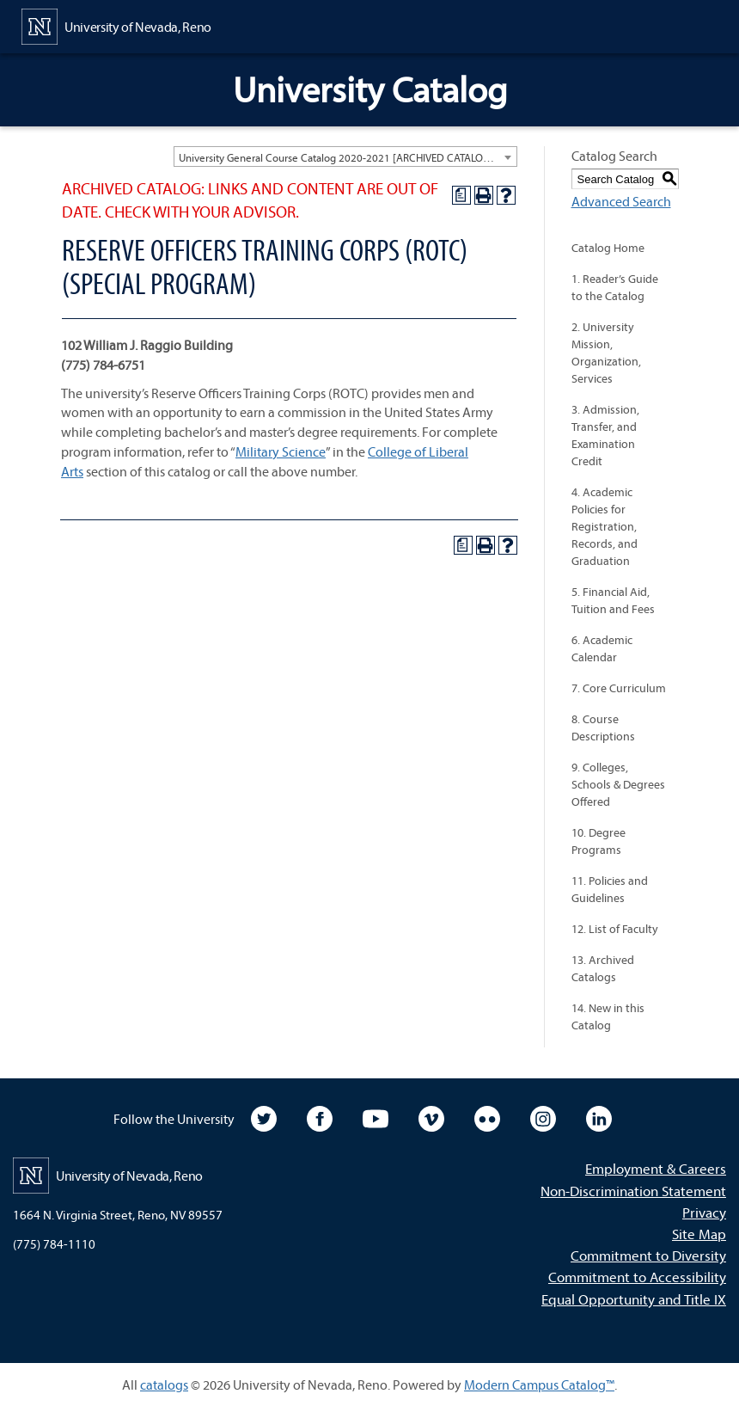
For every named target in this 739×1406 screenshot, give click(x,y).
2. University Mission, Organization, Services (606, 352)
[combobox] (345, 156)
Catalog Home (607, 247)
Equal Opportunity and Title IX (633, 1299)
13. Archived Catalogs (602, 968)
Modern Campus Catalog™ (539, 1384)
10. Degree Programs (598, 841)
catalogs (164, 1384)
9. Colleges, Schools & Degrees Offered (618, 784)
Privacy (704, 1212)
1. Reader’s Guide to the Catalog (614, 287)
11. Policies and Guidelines (609, 889)
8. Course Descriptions (603, 727)
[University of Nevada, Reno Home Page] (116, 25)
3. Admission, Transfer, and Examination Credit (605, 435)
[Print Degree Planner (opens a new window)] (461, 195)
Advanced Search (621, 201)
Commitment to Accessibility (637, 1277)
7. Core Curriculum (618, 688)
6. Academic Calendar (601, 648)
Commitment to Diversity (648, 1255)
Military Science (280, 451)
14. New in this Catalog (607, 1016)
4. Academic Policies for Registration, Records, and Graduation (604, 526)
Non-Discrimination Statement (633, 1191)
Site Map (699, 1234)
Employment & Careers (655, 1168)
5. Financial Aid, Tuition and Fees (613, 600)
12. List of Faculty (614, 928)
